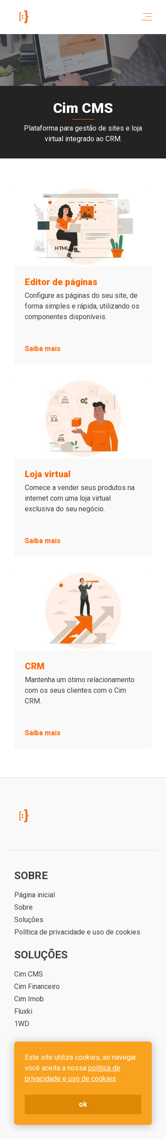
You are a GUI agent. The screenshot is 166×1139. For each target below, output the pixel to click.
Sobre (23, 907)
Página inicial (34, 895)
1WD (21, 1023)
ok (83, 1104)
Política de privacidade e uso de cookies (77, 932)
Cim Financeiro (37, 986)
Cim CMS (28, 974)
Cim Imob (29, 999)
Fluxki (23, 1011)
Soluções (28, 919)
